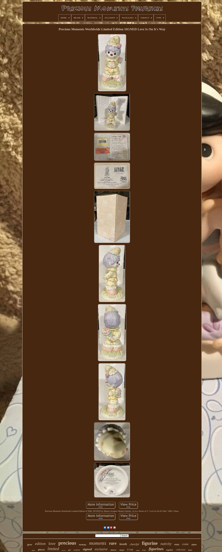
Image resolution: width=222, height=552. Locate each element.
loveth (123, 544)
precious (67, 543)
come (185, 544)
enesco (113, 550)
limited (53, 548)
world (137, 550)
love (52, 543)
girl (69, 550)
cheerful (134, 544)
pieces (41, 549)
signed (87, 549)
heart (190, 550)
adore (194, 544)
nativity (166, 544)
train (176, 544)
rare (113, 543)
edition (40, 544)
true (130, 549)
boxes (63, 550)
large (144, 550)
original (76, 550)
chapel (121, 550)
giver (29, 544)
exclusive (101, 549)
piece (33, 550)
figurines (156, 549)
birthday (82, 545)
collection (180, 549)
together (169, 550)
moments (97, 543)
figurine (150, 543)
